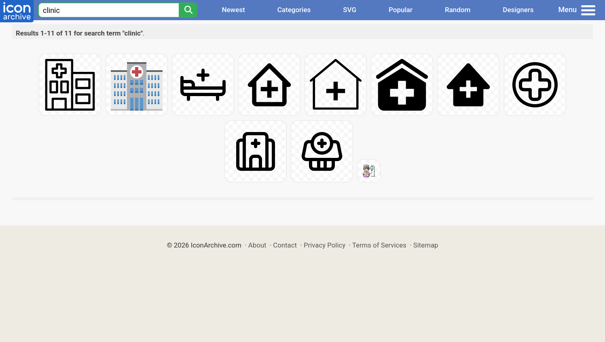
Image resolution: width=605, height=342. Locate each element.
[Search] (188, 10)
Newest (233, 10)
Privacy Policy (324, 245)
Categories (294, 10)
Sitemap (425, 245)
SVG (349, 10)
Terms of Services (379, 245)
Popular (400, 10)
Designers (518, 10)
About (257, 245)
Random (457, 10)
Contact (285, 245)
